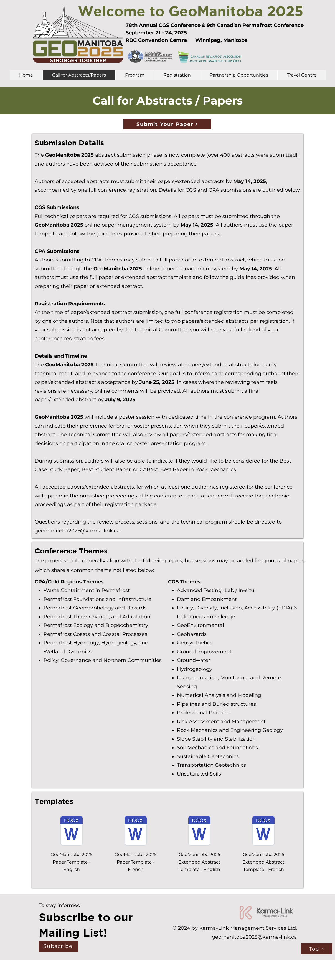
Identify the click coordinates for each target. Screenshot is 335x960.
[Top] (316, 948)
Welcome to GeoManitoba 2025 (190, 11)
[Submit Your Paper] (167, 124)
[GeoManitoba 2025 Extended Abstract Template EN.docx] (199, 831)
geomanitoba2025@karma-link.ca (77, 531)
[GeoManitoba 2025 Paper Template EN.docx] (71, 831)
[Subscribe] (58, 946)
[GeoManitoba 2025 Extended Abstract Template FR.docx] (263, 831)
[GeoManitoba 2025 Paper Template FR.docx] (135, 831)
